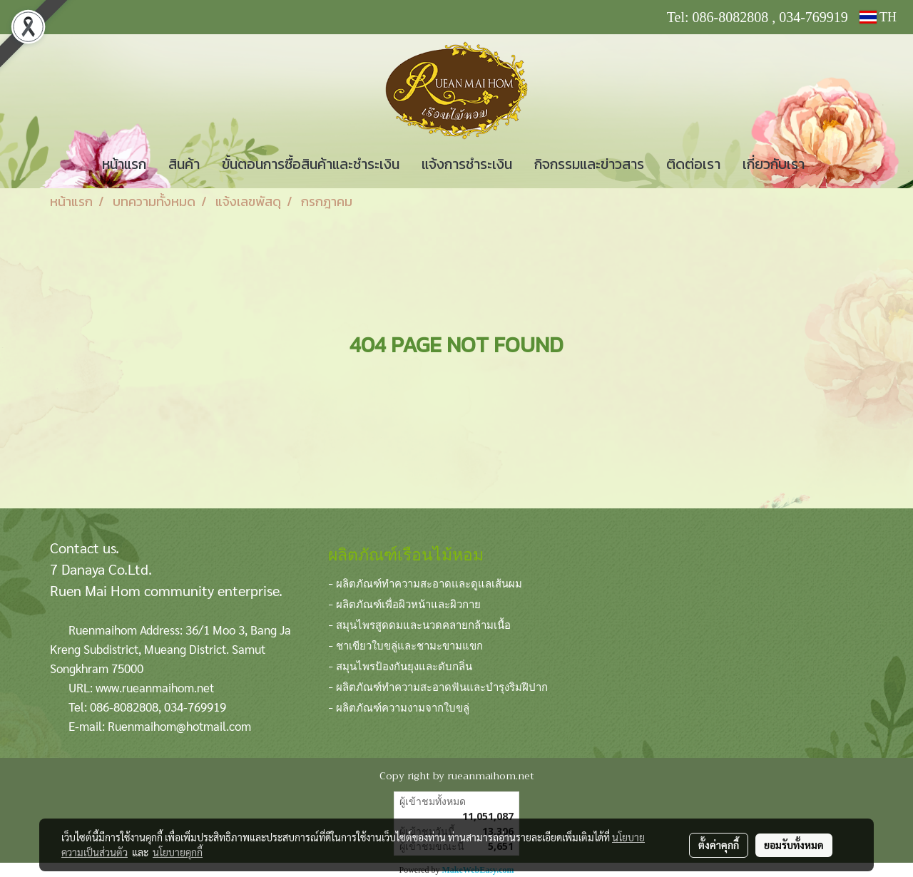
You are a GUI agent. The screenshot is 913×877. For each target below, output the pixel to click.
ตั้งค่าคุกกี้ (718, 844)
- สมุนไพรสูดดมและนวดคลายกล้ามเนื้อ (419, 623)
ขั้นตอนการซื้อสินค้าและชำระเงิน (310, 164)
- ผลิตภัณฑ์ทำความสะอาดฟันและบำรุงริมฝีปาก (438, 685)
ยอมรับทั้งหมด (794, 844)
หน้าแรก (124, 164)
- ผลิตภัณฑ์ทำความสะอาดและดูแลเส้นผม (425, 582)
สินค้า (184, 164)
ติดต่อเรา (693, 164)
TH (878, 17)
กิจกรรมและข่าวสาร (589, 164)
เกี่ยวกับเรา (774, 164)
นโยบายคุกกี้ (178, 852)
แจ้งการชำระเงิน (467, 164)
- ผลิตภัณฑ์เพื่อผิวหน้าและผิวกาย (404, 603)
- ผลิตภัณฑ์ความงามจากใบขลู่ (398, 706)
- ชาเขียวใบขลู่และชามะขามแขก (405, 644)
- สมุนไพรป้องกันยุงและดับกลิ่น (400, 665)
